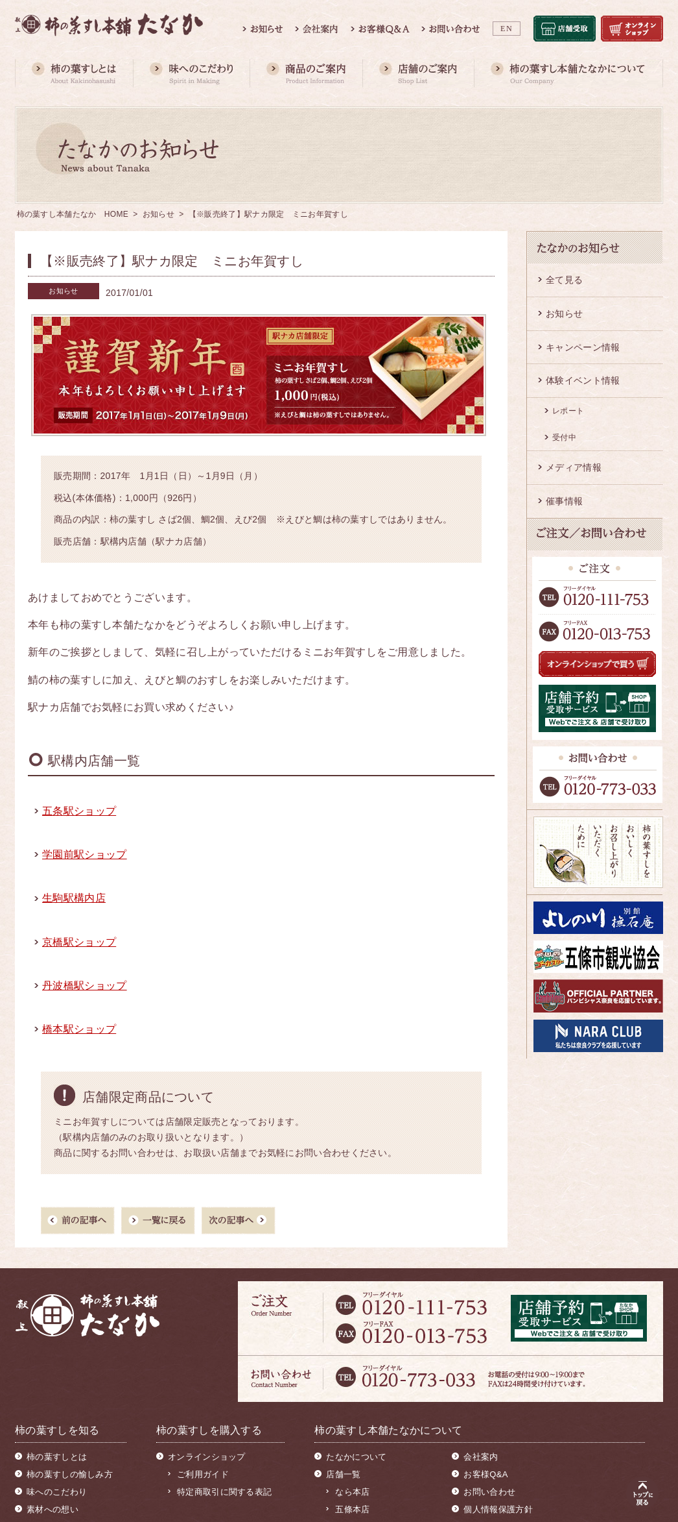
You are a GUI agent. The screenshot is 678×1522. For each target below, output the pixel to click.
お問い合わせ (489, 1492)
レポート (568, 410)
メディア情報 (574, 467)
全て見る (564, 280)
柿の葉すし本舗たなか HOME (73, 214)
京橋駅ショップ (79, 942)
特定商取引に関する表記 (224, 1492)
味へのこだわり (57, 1492)
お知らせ (158, 214)
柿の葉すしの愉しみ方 (70, 1474)
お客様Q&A (485, 1474)
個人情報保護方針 (497, 1509)
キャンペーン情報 (583, 347)
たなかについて (356, 1457)
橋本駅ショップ (79, 1029)
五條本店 (352, 1509)
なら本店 (352, 1492)
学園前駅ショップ (84, 854)
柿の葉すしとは (57, 1457)
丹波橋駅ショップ (84, 985)
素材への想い (52, 1509)
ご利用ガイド (203, 1474)
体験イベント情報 (583, 380)
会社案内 (480, 1457)
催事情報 (564, 501)
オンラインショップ (207, 1457)
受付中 (564, 437)
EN (506, 28)
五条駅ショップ (79, 810)
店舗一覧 (343, 1474)
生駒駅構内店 (74, 897)
